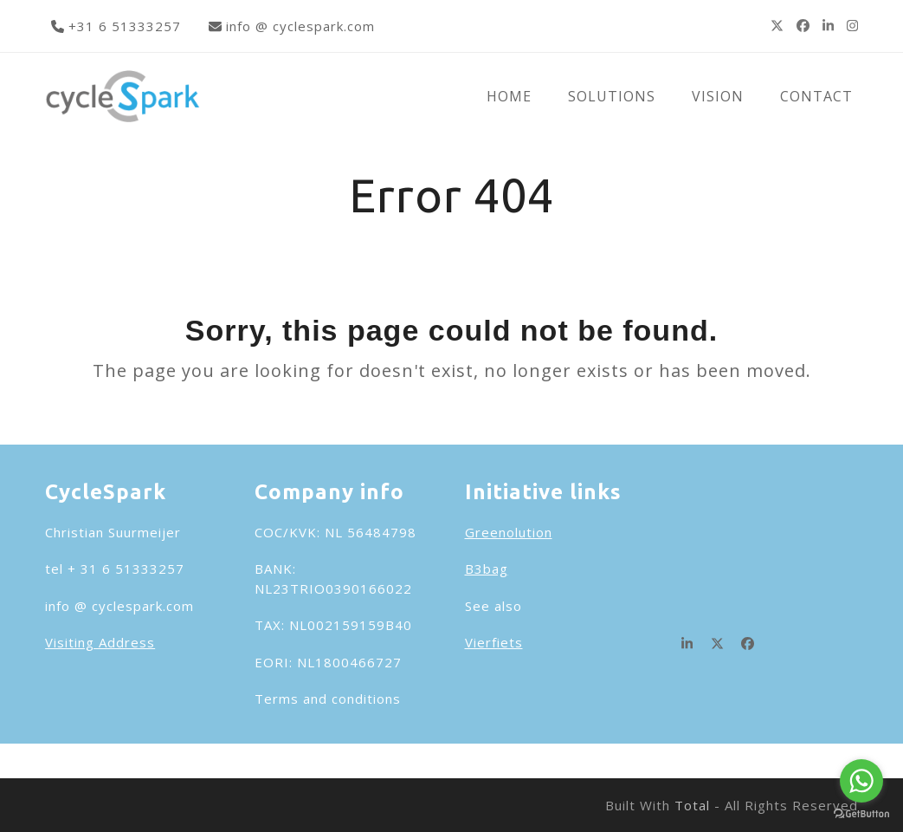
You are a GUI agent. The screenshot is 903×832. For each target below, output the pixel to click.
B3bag (486, 568)
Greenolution (508, 532)
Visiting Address (100, 642)
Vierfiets (494, 642)
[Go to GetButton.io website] (861, 814)
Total (692, 805)
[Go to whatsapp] (861, 781)
